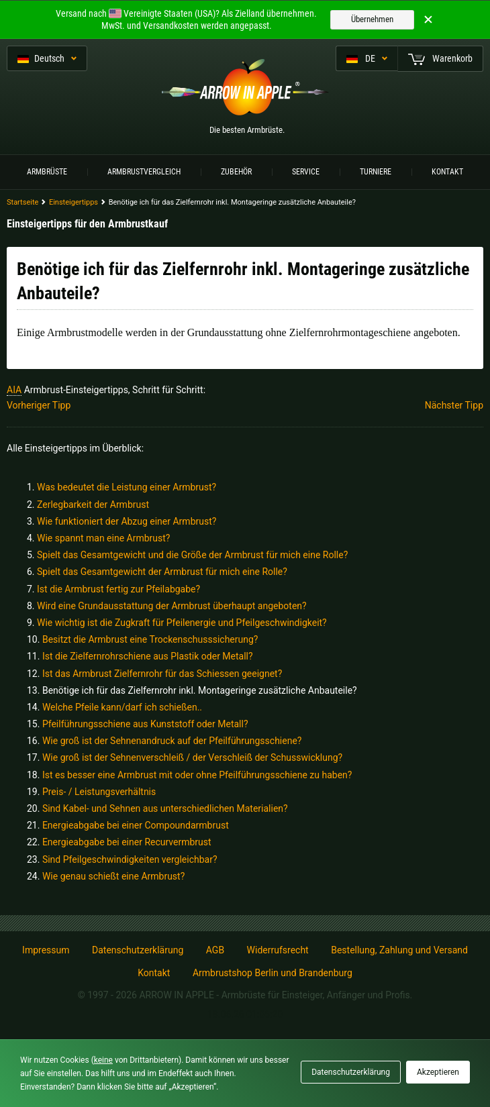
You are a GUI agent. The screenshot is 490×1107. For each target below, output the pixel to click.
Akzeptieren (438, 1072)
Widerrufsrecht (278, 950)
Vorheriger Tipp (38, 405)
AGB (215, 950)
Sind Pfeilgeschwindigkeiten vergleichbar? (129, 859)
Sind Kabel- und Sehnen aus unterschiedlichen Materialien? (165, 808)
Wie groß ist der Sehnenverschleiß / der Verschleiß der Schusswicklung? (192, 757)
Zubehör (236, 171)
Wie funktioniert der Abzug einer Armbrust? (126, 521)
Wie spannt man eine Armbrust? (103, 538)
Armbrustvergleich (144, 171)
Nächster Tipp (454, 405)
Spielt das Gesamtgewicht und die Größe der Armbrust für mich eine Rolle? (192, 554)
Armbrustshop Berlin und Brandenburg (272, 972)
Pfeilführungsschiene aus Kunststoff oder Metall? (145, 724)
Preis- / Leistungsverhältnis (99, 791)
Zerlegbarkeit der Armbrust (93, 504)
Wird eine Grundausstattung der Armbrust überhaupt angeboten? (172, 605)
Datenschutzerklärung (137, 950)
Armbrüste (47, 171)
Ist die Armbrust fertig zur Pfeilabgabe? (118, 589)
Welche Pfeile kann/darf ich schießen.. (122, 707)
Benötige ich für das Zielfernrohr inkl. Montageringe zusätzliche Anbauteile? (199, 690)
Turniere (375, 171)
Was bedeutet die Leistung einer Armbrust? (126, 487)
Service (306, 171)
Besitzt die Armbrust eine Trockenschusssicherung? (150, 639)
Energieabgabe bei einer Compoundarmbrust (135, 825)
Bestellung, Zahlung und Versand (399, 950)
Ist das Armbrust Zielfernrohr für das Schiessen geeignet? (162, 673)
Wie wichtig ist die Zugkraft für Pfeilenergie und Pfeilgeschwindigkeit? (182, 622)
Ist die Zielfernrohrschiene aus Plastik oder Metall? (147, 656)
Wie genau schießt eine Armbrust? (113, 876)
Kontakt (447, 171)
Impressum (45, 950)
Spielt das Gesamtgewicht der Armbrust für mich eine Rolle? (162, 571)
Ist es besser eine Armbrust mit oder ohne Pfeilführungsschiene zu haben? (197, 775)
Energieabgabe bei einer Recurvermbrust (126, 842)
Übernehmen (372, 19)
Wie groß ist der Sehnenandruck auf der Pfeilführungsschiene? (172, 740)
